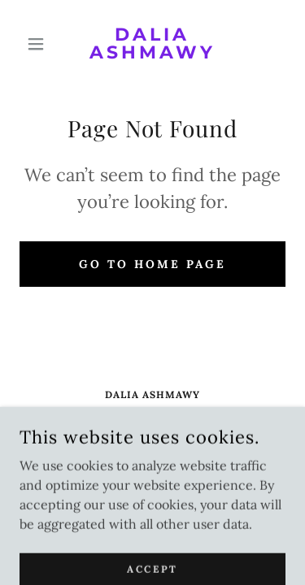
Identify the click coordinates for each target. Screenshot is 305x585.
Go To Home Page (152, 264)
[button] (39, 44)
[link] (152, 44)
